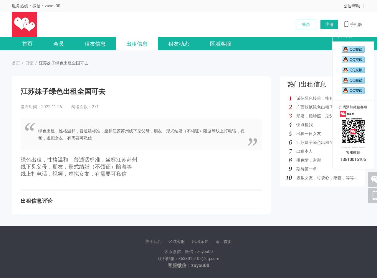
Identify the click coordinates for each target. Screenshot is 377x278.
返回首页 (223, 241)
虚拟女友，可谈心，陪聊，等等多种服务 (333, 177)
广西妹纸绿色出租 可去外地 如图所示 (330, 107)
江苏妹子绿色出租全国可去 (321, 142)
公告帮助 (352, 6)
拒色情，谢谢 (308, 160)
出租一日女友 (308, 133)
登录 (306, 24)
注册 (329, 24)
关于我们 (153, 241)
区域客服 (220, 44)
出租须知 (200, 241)
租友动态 (178, 44)
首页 (27, 44)
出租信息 (137, 44)
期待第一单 (306, 169)
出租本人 (304, 151)
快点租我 (304, 124)
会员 (58, 44)
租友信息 (95, 44)
